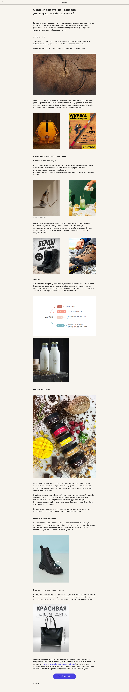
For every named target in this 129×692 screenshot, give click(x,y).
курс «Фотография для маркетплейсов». (59, 664)
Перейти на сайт (64, 676)
